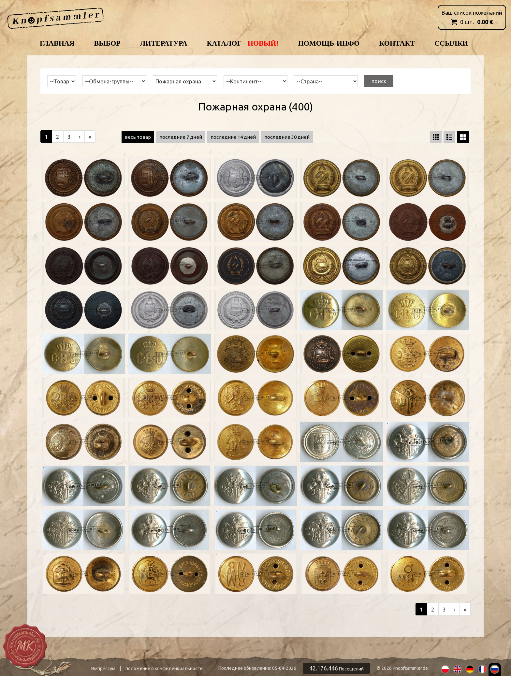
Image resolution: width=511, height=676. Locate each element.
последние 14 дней (233, 137)
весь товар (138, 137)
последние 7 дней (180, 137)
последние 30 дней (287, 137)
